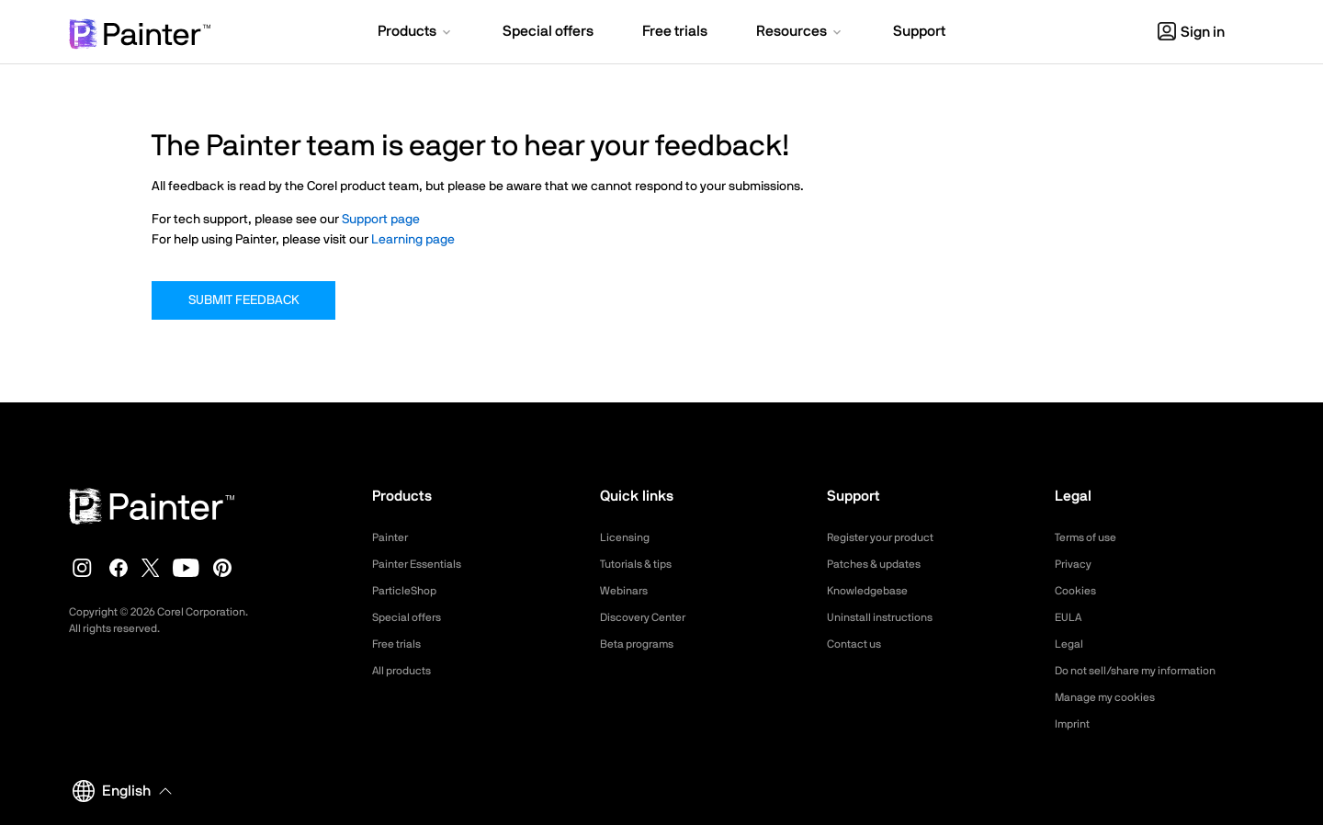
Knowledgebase (873, 590)
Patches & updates (881, 564)
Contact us (858, 644)
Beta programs (643, 644)
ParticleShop (409, 590)
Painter (392, 537)
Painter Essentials (423, 564)
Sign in (1191, 32)
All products (406, 670)
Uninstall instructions (887, 617)
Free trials (401, 644)
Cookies (1078, 590)
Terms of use (1091, 537)
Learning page (413, 239)
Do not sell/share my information (1150, 670)
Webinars (627, 590)
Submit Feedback (243, 300)
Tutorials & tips (642, 564)
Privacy (1076, 564)
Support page (381, 219)
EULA (1070, 617)
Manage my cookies (1113, 697)
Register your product (890, 537)
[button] (416, 33)
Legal (1071, 644)
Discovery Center (650, 617)
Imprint (1075, 724)
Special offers (412, 617)
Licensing (628, 537)
